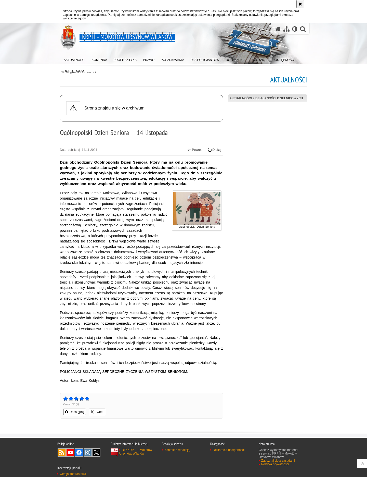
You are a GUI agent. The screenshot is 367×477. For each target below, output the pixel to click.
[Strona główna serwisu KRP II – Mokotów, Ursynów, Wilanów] (278, 29)
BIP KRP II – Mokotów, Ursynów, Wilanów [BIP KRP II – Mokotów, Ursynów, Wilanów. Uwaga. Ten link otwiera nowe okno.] (136, 451)
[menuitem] (74, 58)
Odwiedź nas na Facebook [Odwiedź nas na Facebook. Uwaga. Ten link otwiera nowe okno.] (79, 452)
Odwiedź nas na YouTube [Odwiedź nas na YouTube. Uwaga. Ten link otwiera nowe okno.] (70, 452)
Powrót (194, 150)
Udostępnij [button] (74, 412)
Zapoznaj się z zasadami (278, 460)
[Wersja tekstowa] (294, 29)
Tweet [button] (97, 412)
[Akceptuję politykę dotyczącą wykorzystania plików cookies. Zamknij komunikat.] (300, 4)
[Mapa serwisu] (286, 29)
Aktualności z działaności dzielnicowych (266, 98)
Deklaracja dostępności (228, 450)
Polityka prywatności (275, 464)
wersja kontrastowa (73, 474)
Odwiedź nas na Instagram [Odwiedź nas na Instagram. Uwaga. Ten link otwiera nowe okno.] (88, 452)
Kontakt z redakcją (177, 450)
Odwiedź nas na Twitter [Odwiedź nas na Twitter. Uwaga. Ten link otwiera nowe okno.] (96, 452)
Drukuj (214, 150)
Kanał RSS (62, 452)
